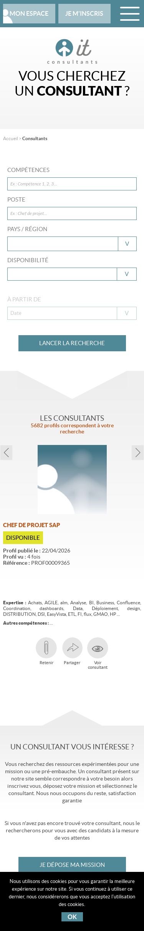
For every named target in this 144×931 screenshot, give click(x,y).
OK (72, 916)
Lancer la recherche (72, 343)
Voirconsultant (97, 653)
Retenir (46, 651)
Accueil (10, 138)
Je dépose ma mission (72, 865)
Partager (72, 651)
